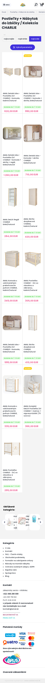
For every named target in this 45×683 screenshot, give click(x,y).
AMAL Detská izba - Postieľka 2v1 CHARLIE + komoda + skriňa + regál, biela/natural (12, 160)
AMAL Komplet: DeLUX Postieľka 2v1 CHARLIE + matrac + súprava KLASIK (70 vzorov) (32, 411)
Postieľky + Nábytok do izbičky (22, 12)
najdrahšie (22, 39)
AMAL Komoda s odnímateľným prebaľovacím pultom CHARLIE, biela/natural (10, 411)
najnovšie (35, 39)
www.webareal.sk (32, 680)
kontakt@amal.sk (11, 609)
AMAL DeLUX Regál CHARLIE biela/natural (11, 222)
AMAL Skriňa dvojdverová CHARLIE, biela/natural (30, 348)
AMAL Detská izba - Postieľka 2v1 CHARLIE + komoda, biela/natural (11, 348)
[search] (36, 4)
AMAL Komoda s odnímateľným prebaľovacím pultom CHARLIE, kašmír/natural (10, 285)
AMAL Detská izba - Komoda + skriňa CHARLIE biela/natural (32, 159)
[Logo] (22, 4)
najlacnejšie (9, 39)
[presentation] (5, 522)
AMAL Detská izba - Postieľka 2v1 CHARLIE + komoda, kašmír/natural (11, 97)
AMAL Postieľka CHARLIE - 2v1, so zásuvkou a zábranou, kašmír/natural (31, 285)
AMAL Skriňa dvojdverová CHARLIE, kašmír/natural (30, 222)
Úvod (4, 12)
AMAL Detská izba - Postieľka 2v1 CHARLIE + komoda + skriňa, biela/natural (33, 97)
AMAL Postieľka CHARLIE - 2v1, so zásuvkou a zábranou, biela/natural (10, 475)
